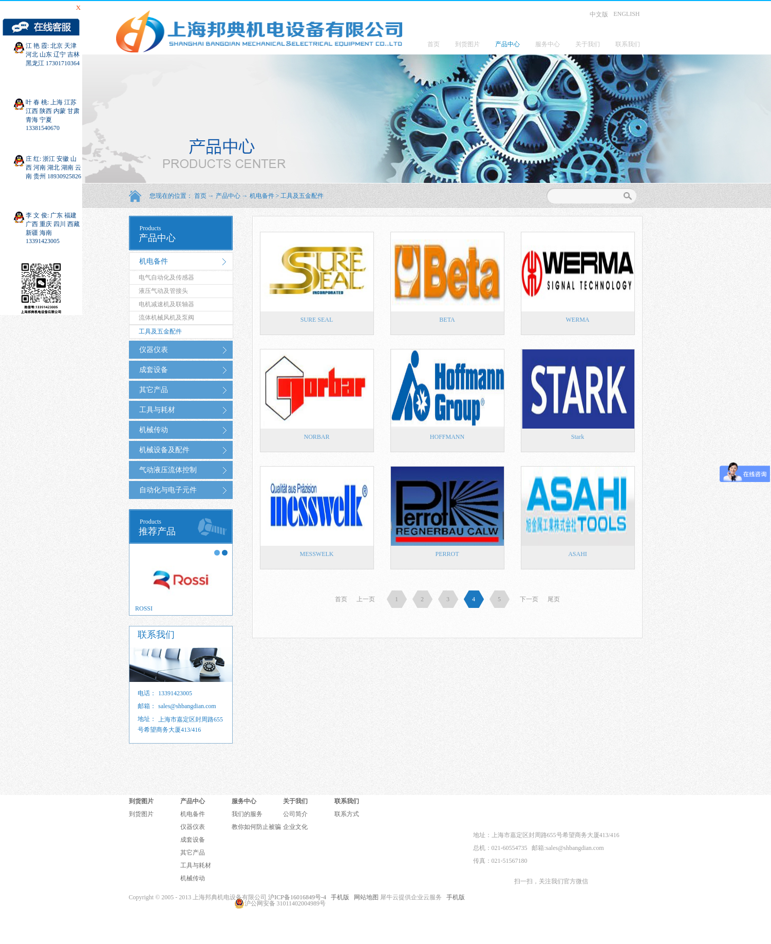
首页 (433, 44)
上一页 (365, 599)
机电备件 (262, 195)
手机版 (338, 897)
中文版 (599, 14)
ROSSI (144, 608)
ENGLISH (626, 13)
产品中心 (228, 195)
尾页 (554, 599)
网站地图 (365, 897)
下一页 (529, 599)
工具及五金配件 (302, 195)
